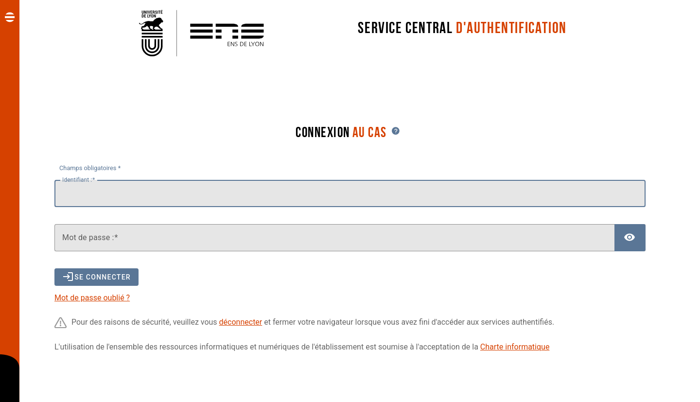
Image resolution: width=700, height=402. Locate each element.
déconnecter (240, 322)
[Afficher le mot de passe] (630, 237)
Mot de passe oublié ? (92, 297)
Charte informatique (515, 346)
